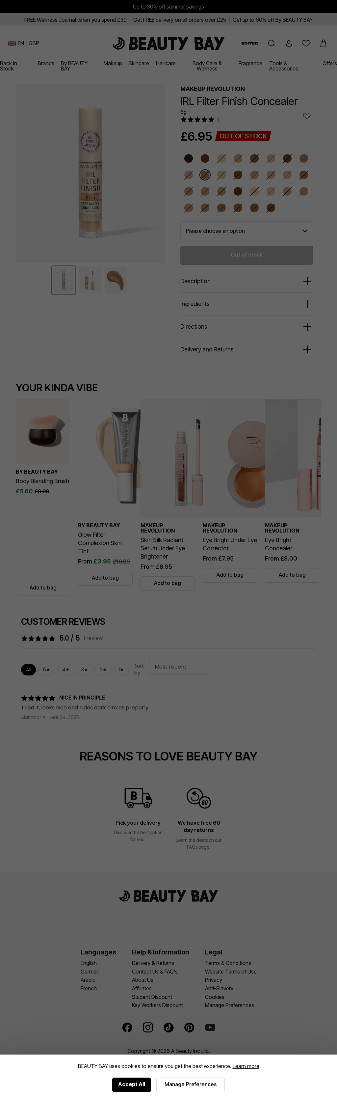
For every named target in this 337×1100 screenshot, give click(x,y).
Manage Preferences (191, 1084)
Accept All (131, 1084)
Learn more (246, 1066)
